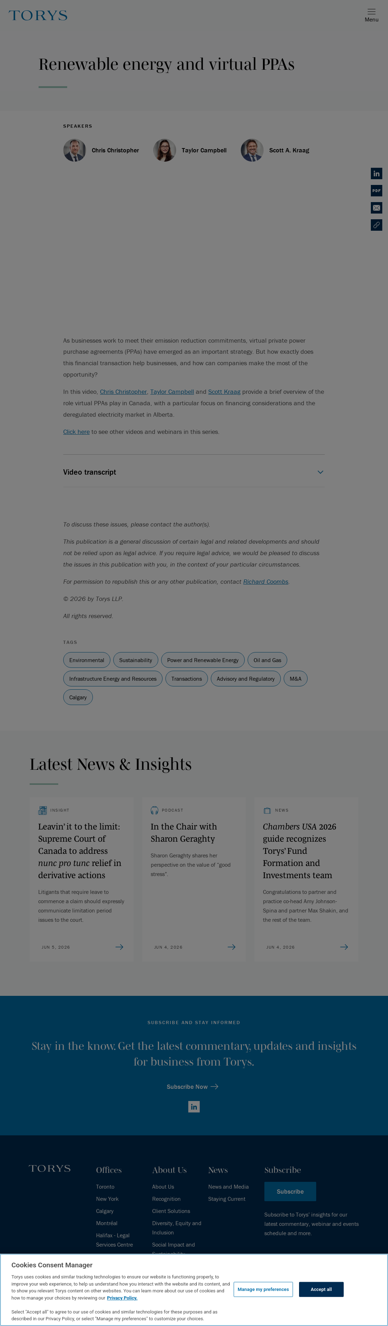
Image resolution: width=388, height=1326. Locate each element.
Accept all (321, 1289)
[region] (194, 1290)
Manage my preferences (263, 1289)
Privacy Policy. (122, 1298)
